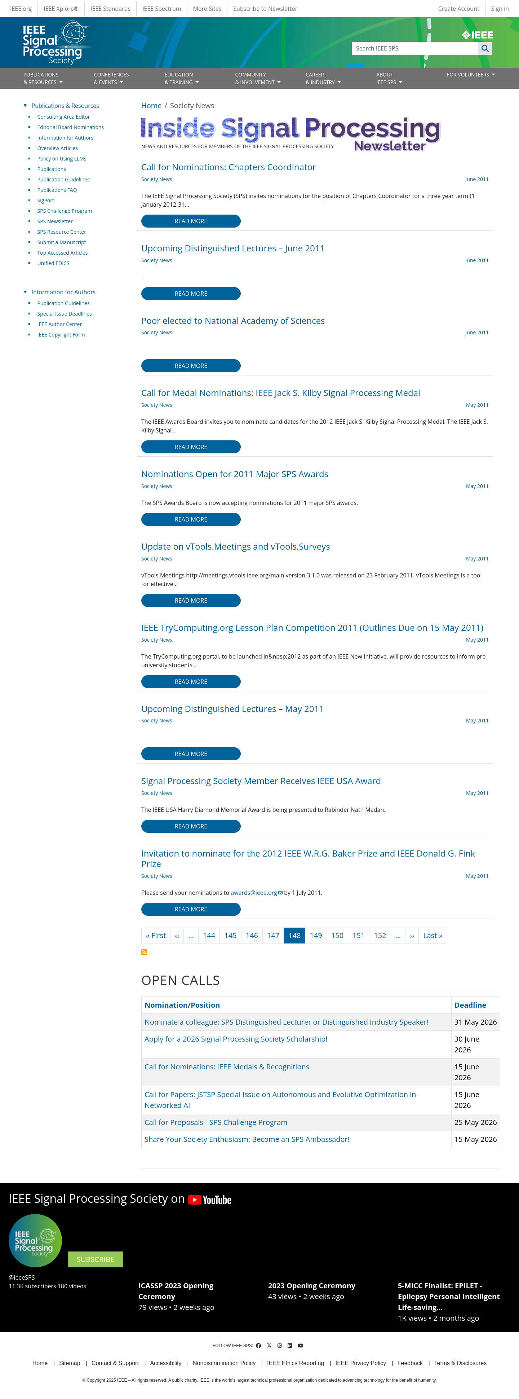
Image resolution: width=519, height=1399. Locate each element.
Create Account (458, 9)
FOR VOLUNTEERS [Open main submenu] (469, 74)
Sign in (500, 9)
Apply (485, 48)
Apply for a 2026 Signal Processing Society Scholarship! (236, 1039)
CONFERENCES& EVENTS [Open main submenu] (111, 78)
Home (151, 105)
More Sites (207, 9)
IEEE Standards (110, 9)
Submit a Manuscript (61, 242)
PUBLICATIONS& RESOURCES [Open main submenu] (40, 78)
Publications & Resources (65, 106)
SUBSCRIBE (95, 1259)
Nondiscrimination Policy (224, 1363)
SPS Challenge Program (64, 210)
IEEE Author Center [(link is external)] (62, 324)
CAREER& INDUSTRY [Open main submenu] (321, 78)
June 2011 (477, 179)
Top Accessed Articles (62, 252)
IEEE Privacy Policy (361, 1363)
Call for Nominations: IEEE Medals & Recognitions (227, 1067)
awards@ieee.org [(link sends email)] (257, 893)
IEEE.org (21, 9)
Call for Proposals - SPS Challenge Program (216, 1122)
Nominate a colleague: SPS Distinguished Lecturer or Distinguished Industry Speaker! (287, 1022)
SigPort (45, 200)
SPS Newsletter (55, 221)
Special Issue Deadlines (64, 313)
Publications (51, 169)
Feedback (410, 1363)
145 (230, 935)
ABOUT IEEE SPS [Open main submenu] (386, 78)
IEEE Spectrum (161, 9)
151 (358, 935)
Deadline (470, 1005)
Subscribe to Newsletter (265, 9)
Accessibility (165, 1363)
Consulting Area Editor (63, 116)
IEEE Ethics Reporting (295, 1363)
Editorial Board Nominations (70, 127)
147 (273, 935)
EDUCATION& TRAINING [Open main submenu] (179, 78)
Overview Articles (57, 148)
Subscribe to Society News (144, 952)
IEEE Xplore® (61, 9)
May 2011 (477, 404)
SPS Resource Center (61, 231)
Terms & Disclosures (460, 1363)
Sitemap (69, 1363)
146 (252, 935)
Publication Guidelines (63, 179)
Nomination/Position (186, 1005)
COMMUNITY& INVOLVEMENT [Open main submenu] (255, 78)
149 (316, 935)
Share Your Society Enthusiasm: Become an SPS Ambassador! (247, 1139)
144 (209, 935)
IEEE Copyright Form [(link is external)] (63, 334)
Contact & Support (115, 1363)
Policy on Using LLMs (61, 158)
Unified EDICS (53, 263)
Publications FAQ (57, 189)
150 (337, 935)
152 (380, 935)
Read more (191, 221)
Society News (156, 179)
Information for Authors (65, 137)
